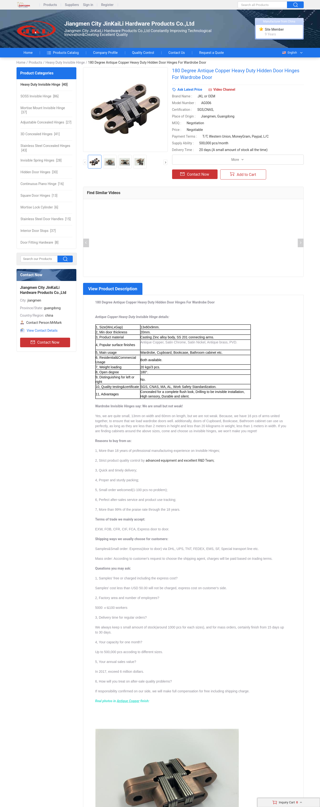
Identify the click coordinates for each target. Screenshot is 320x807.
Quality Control (143, 53)
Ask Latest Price (190, 89)
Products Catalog (63, 52)
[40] (44, 84)
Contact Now (45, 342)
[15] (46, 219)
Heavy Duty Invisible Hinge (65, 62)
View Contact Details (42, 330)
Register (107, 4)
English (289, 52)
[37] (43, 110)
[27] (46, 122)
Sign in (88, 4)
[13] (39, 195)
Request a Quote (211, 53)
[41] (40, 134)
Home (28, 53)
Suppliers (72, 4)
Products (50, 4)
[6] (39, 207)
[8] (40, 242)
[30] (39, 172)
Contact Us (176, 53)
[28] (41, 160)
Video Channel (224, 89)
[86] (40, 96)
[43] (45, 148)
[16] (42, 184)
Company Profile (105, 53)
